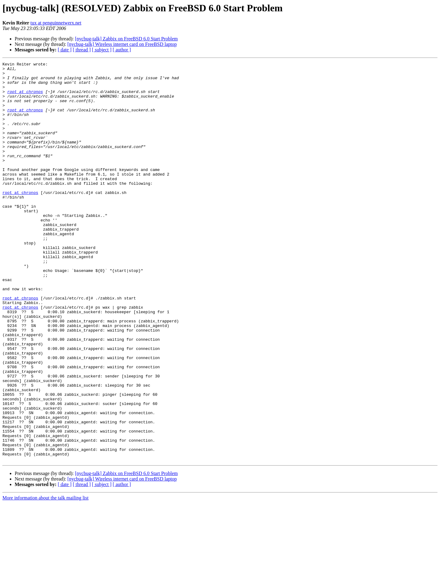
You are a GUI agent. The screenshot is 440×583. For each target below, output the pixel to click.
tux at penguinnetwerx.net (56, 22)
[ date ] (65, 49)
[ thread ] (82, 49)
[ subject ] (102, 49)
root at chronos (25, 98)
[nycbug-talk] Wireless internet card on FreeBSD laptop (122, 44)
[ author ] (122, 49)
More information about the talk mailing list (45, 577)
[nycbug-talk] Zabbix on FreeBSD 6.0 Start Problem (126, 38)
